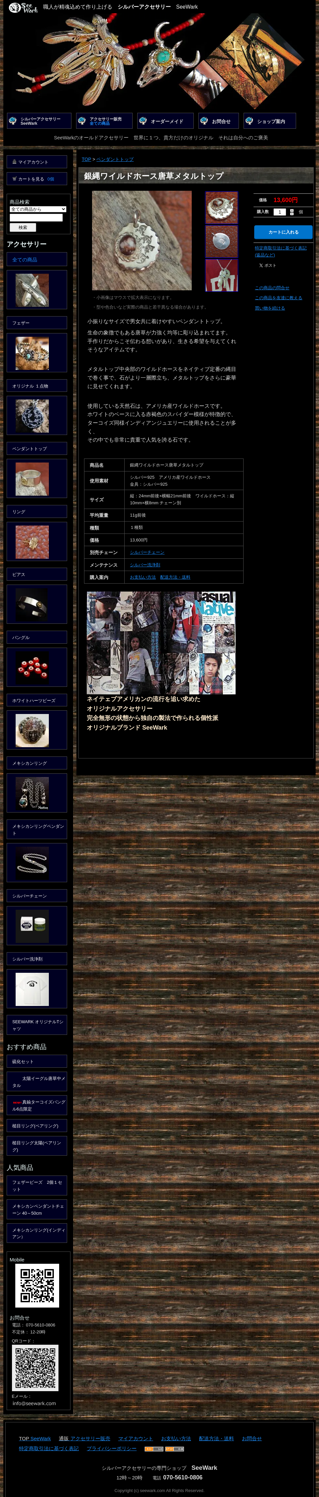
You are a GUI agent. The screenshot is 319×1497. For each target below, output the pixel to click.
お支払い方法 (143, 577)
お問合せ (221, 121)
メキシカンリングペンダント (38, 830)
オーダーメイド (167, 121)
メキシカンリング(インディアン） (38, 1234)
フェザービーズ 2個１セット (37, 1186)
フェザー (21, 323)
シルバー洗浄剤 (145, 564)
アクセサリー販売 (106, 121)
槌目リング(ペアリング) (35, 1125)
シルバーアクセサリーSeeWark (40, 121)
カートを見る (36, 179)
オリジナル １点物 (30, 386)
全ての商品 (24, 259)
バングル (21, 637)
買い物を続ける (270, 308)
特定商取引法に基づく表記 (49, 1448)
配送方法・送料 (175, 577)
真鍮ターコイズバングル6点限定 (38, 1105)
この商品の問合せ (272, 287)
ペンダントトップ (115, 159)
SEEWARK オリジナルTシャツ (37, 1025)
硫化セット (23, 1061)
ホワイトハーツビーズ (33, 700)
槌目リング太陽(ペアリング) (36, 1146)
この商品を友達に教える (278, 297)
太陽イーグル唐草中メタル (38, 1082)
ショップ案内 (271, 121)
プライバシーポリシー (112, 1448)
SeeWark (41, 1438)
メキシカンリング (29, 763)
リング (18, 511)
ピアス (18, 574)
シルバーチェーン (147, 552)
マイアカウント (33, 162)
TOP (86, 159)
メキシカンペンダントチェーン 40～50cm (38, 1210)
